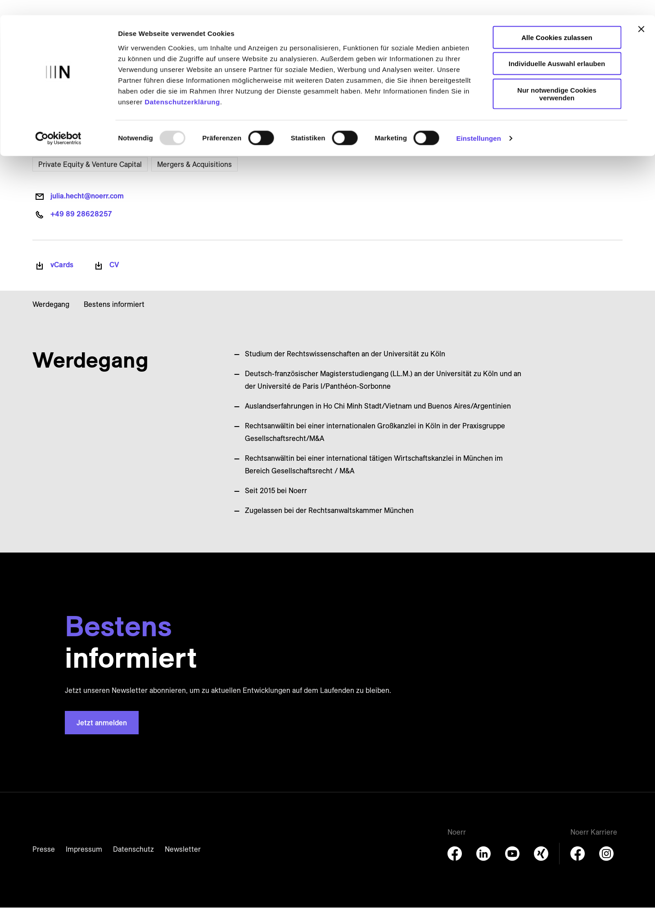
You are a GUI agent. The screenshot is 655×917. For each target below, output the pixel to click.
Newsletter (183, 858)
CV (114, 274)
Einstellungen (478, 123)
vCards (61, 274)
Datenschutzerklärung (182, 86)
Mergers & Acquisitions (194, 173)
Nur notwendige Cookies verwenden (556, 78)
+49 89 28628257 (81, 223)
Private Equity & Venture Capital (90, 173)
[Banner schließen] (641, 14)
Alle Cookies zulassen (556, 22)
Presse (43, 858)
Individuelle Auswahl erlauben (557, 49)
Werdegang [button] (50, 313)
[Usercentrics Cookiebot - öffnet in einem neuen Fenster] (58, 123)
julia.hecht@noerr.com (87, 205)
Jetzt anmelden (102, 732)
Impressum (84, 858)
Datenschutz (133, 858)
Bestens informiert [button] (114, 313)
